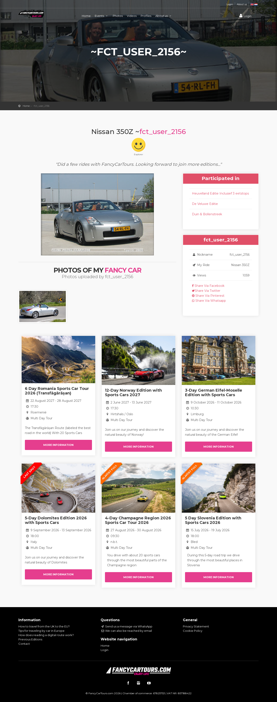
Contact (24, 643)
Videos (132, 16)
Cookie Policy (192, 630)
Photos (118, 16)
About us (242, 4)
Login (230, 4)
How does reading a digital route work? (46, 635)
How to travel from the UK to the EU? (44, 626)
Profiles (146, 16)
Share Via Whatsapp (209, 301)
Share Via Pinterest (208, 296)
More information (58, 445)
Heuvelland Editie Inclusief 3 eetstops (220, 193)
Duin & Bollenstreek (207, 214)
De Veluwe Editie (205, 204)
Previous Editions (30, 639)
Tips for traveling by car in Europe (41, 630)
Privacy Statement (196, 626)
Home (86, 16)
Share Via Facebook (208, 286)
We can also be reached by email (126, 630)
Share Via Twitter (206, 291)
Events (102, 16)
